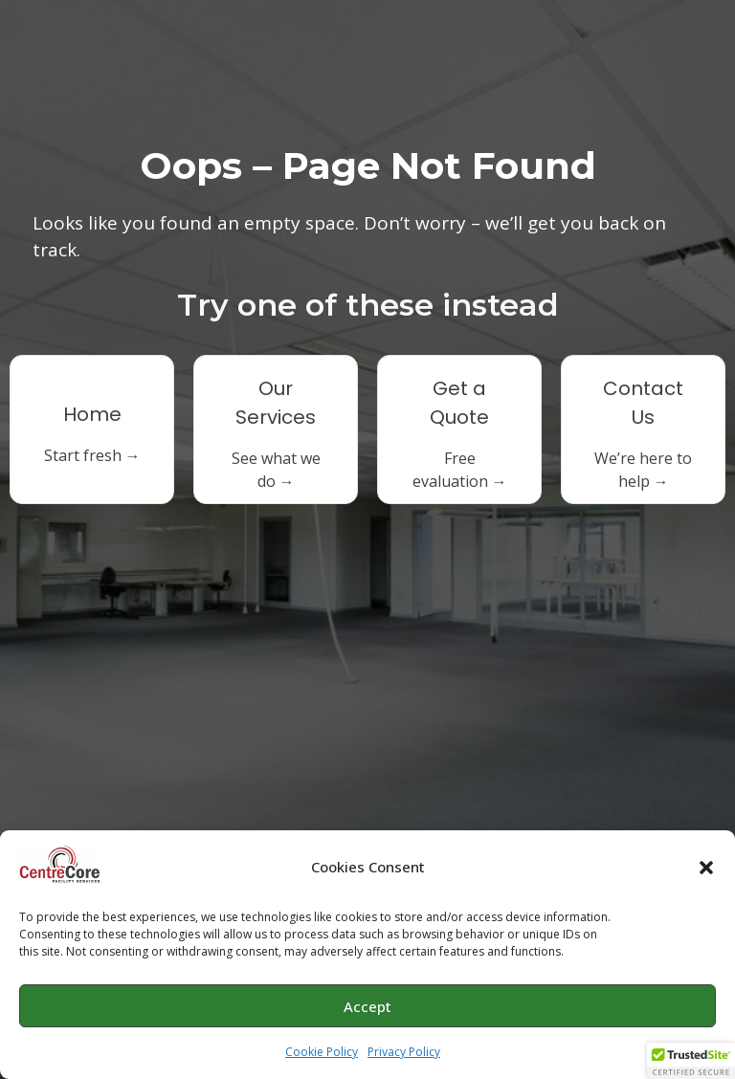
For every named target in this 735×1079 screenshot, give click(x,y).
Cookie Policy (321, 1053)
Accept (367, 1007)
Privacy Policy (404, 1053)
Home (92, 414)
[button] (706, 868)
